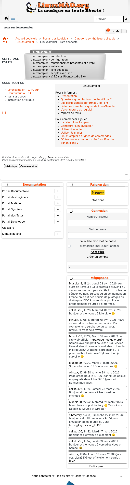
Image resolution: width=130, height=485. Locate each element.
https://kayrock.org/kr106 (85, 425)
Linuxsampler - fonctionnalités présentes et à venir (63, 63)
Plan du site (63, 476)
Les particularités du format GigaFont (84, 102)
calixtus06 (75, 310)
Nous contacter (41, 476)
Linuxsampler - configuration (49, 59)
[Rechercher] (125, 19)
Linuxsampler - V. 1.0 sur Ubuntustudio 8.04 (59, 76)
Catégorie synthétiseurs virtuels (95, 38)
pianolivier (64, 157)
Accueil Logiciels (26, 38)
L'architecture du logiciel (76, 109)
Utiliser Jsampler (71, 132)
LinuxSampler (25, 42)
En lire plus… (97, 466)
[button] (110, 31)
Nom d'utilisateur (97, 216)
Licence (91, 476)
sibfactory (75, 415)
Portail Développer (31, 221)
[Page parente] (4, 42)
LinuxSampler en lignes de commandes (86, 136)
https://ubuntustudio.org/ (106, 339)
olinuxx (51, 157)
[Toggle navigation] (13, 18)
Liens (78, 476)
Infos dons (97, 200)
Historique (11, 166)
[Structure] (5, 38)
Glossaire (8, 227)
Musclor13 (75, 283)
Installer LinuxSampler (75, 122)
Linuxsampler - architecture (48, 56)
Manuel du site (31, 233)
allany (41, 157)
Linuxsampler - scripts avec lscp (51, 73)
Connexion (97, 251)
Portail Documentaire (31, 191)
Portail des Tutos (31, 215)
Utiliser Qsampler (72, 129)
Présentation (69, 96)
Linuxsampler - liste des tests (49, 69)
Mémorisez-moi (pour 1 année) (99, 246)
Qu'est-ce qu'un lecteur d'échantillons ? (86, 99)
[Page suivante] (7, 42)
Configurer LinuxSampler (77, 125)
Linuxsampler (42, 52)
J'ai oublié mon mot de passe (97, 241)
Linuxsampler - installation (47, 66)
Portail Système (31, 209)
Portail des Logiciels (56, 38)
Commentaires (28, 166)
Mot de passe (97, 229)
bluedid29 (75, 362)
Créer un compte (97, 256)
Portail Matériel (31, 203)
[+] (4, 112)
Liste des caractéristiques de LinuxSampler (88, 106)
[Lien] (72, 461)
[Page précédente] (8, 38)
